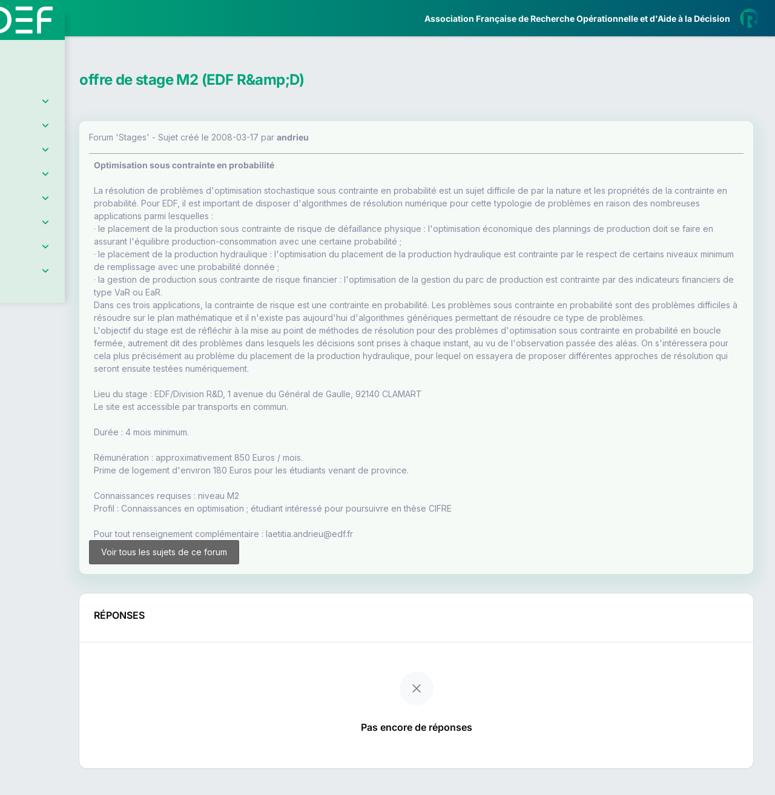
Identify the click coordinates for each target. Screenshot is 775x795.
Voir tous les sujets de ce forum (250, 570)
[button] (18, 358)
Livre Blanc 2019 (61, 448)
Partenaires (49, 279)
